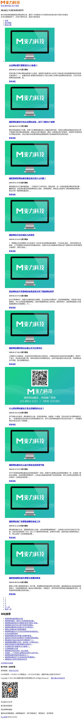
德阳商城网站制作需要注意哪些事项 (24, 578)
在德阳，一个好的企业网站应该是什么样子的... (22, 653)
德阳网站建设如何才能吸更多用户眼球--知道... (21, 623)
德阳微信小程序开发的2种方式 (16, 659)
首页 (2, 6)
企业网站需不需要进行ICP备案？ (23, 65)
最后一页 (8, 609)
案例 (6, 6)
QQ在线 (10, 663)
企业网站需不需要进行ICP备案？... (17, 646)
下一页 (7, 607)
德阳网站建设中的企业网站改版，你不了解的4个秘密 (32, 122)
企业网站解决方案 (11, 648)
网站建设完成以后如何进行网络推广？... (19, 640)
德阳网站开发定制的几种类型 (21, 235)
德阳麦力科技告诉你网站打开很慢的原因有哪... (22, 638)
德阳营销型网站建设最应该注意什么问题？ (27, 178)
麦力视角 (8, 23)
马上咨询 (4, 717)
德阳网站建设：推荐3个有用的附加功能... (20, 621)
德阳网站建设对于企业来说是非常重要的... (20, 657)
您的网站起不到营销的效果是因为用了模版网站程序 (31, 291)
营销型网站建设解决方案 (14, 619)
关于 (13, 6)
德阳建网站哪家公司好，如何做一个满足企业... (22, 642)
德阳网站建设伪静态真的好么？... (17, 655)
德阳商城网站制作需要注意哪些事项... (18, 636)
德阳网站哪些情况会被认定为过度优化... (19, 627)
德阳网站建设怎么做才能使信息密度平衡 (26, 465)
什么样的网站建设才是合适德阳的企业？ (26, 408)
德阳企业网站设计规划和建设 (15, 629)
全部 (6, 20)
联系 (17, 6)
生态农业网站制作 (11, 633)
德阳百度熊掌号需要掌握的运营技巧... (18, 644)
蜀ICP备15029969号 (58, 678)
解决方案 (8, 25)
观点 (9, 6)
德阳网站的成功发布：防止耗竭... (17, 651)
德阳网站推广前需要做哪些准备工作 (24, 521)
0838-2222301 (14, 670)
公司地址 (4, 663)
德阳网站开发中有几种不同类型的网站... (19, 625)
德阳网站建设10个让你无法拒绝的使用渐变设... (22, 631)
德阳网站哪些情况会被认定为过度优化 (25, 348)
